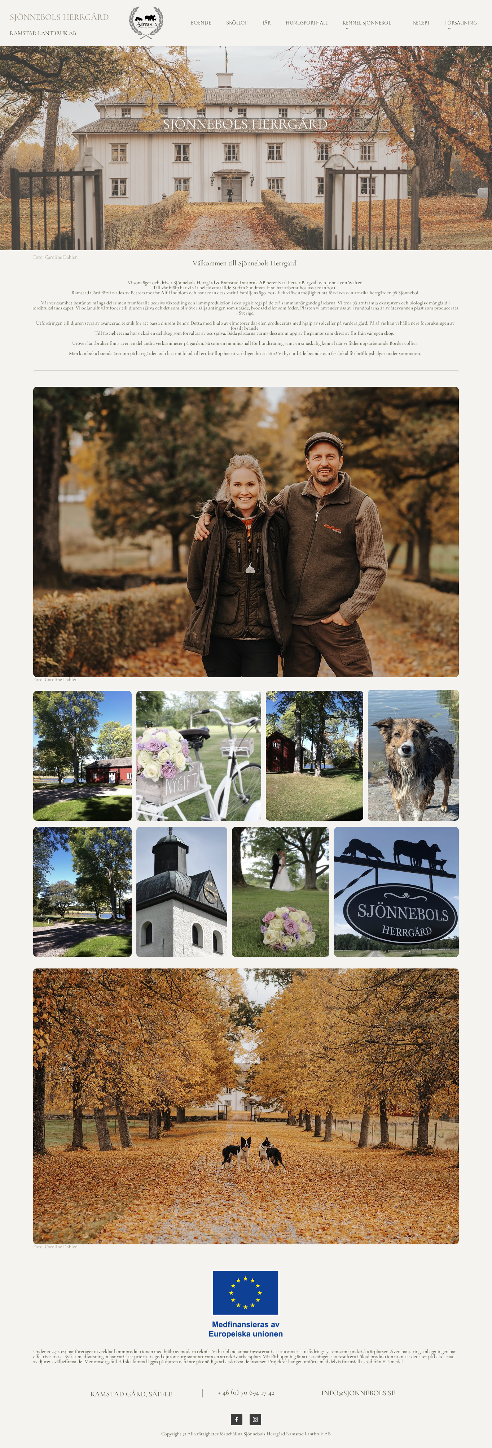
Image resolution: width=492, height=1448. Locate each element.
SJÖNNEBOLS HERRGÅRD (59, 17)
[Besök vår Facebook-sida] (236, 1419)
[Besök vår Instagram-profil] (255, 1419)
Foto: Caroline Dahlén (55, 257)
